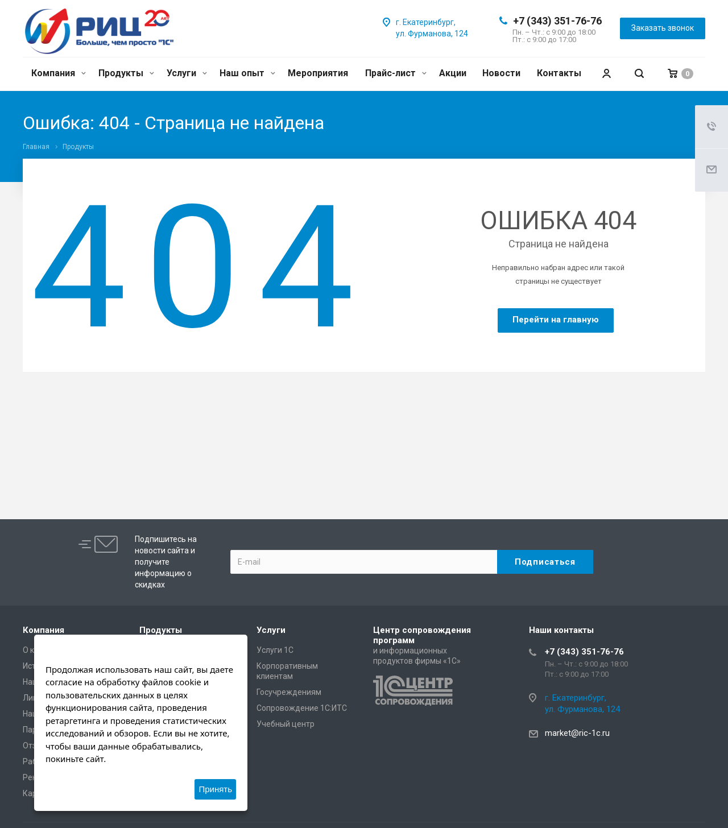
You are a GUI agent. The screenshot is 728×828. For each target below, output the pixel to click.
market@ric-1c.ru (577, 733)
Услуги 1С (275, 650)
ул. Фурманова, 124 (432, 33)
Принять (215, 789)
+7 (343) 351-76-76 (557, 21)
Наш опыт (247, 73)
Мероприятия (318, 73)
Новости (501, 73)
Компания (58, 73)
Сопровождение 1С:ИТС (302, 708)
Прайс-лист (396, 73)
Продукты (126, 73)
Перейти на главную (555, 319)
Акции (452, 73)
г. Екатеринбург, (426, 22)
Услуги (187, 73)
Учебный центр (286, 723)
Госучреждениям (289, 692)
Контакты (559, 73)
